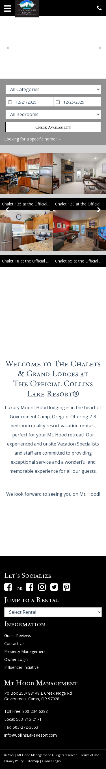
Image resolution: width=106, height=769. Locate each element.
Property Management (25, 651)
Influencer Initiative (21, 667)
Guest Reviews (17, 635)
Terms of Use (90, 755)
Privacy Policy (13, 761)
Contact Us (14, 643)
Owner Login (16, 659)
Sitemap (33, 761)
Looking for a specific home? (32, 139)
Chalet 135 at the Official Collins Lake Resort (42, 204)
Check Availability (53, 127)
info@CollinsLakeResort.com (30, 735)
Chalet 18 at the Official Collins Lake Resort (41, 261)
